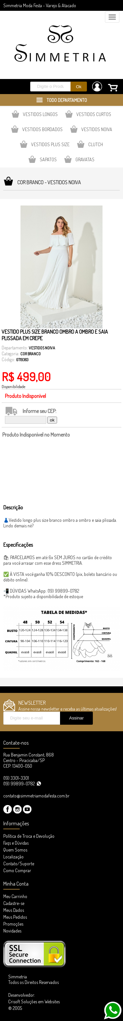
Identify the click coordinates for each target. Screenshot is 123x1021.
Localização (13, 856)
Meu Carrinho (15, 896)
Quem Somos (15, 850)
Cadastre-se (13, 903)
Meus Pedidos (15, 917)
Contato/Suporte (18, 863)
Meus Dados (13, 910)
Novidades (12, 930)
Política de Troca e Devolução (28, 836)
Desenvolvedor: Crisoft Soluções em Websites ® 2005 (34, 1001)
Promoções (13, 924)
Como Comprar (17, 870)
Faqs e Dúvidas (16, 843)
